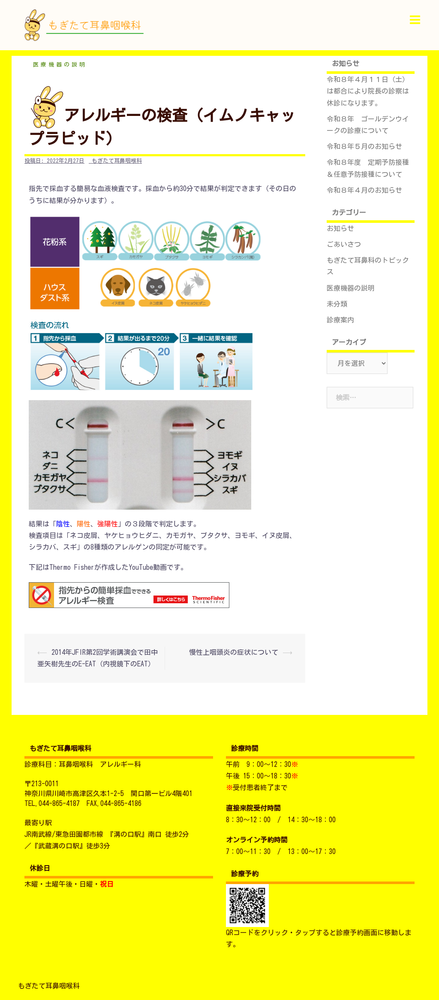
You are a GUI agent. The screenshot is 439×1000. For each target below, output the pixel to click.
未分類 (337, 304)
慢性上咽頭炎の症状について (233, 652)
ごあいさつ (344, 244)
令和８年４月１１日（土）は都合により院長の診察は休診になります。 (368, 91)
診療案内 (340, 319)
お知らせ (340, 228)
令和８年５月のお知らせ (364, 146)
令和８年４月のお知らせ (364, 190)
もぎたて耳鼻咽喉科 (117, 161)
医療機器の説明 (60, 64)
